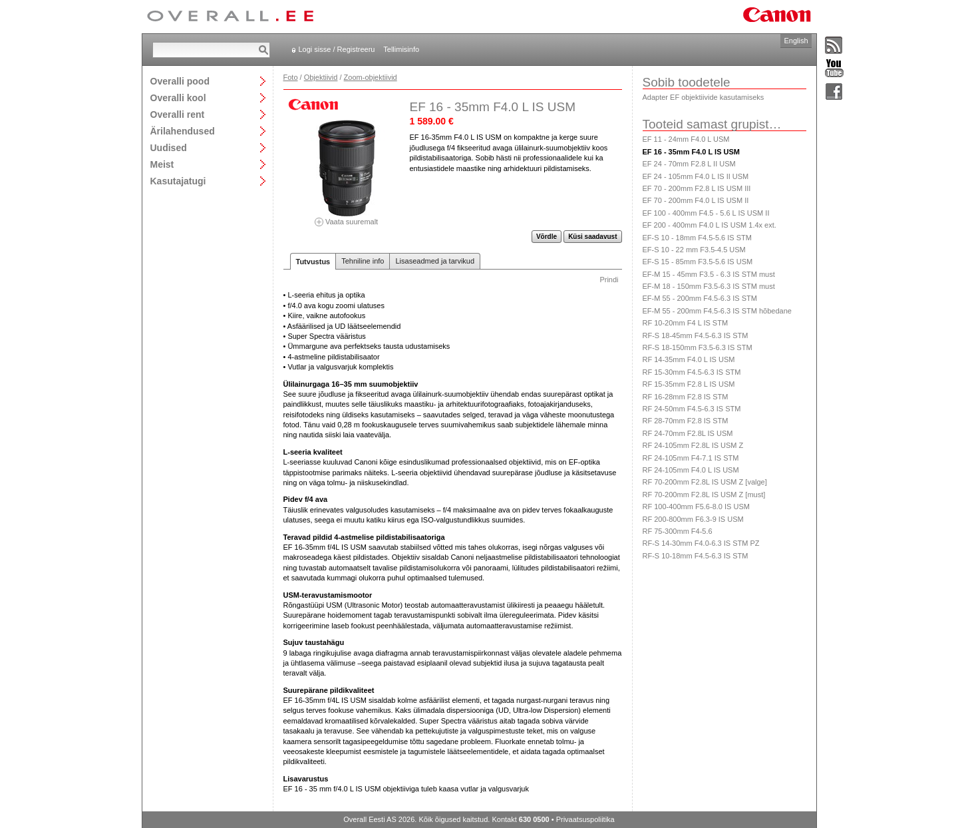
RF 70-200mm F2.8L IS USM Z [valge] (705, 482)
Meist (162, 164)
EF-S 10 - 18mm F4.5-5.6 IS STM (697, 238)
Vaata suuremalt (346, 217)
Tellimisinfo (401, 49)
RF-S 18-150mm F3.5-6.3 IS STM (697, 347)
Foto (290, 77)
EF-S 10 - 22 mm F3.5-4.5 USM (694, 250)
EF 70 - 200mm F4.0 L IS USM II (696, 200)
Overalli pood (180, 81)
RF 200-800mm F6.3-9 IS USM (693, 519)
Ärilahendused (182, 131)
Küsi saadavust (592, 236)
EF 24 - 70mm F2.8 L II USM (689, 164)
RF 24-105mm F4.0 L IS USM (691, 470)
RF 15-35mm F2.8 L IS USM (689, 384)
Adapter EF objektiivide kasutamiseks (703, 97)
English (796, 41)
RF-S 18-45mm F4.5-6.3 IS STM (695, 335)
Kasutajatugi (178, 181)
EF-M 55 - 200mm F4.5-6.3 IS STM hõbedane (717, 311)
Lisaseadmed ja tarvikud (434, 261)
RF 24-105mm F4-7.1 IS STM (691, 458)
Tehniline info (362, 261)
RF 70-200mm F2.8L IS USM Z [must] (704, 495)
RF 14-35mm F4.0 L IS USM (689, 359)
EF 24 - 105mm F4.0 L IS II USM (696, 176)
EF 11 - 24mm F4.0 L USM (686, 139)
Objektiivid (321, 77)
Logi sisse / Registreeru (337, 49)
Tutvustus (313, 262)
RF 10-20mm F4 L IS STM (685, 323)
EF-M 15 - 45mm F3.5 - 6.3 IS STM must (709, 274)
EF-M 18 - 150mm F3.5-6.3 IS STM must (709, 286)
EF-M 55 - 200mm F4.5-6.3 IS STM (700, 298)
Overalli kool (178, 98)
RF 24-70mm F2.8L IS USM (688, 433)
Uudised (168, 147)
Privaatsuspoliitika (585, 819)
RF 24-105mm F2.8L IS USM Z (693, 445)
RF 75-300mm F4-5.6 (678, 531)
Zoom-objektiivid (370, 77)
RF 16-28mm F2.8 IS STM (685, 397)
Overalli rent (177, 114)
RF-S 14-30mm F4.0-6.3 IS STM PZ (701, 543)
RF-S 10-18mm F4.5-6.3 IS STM (695, 556)
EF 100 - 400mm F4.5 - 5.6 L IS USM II (706, 213)
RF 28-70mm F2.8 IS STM (685, 421)
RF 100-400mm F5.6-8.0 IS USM (696, 507)
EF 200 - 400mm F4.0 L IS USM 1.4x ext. (709, 225)
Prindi (608, 280)
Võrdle (546, 236)
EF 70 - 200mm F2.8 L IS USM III (697, 188)
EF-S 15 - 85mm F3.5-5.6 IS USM (698, 262)
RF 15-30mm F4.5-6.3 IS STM (692, 372)
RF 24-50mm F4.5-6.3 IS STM (692, 409)
